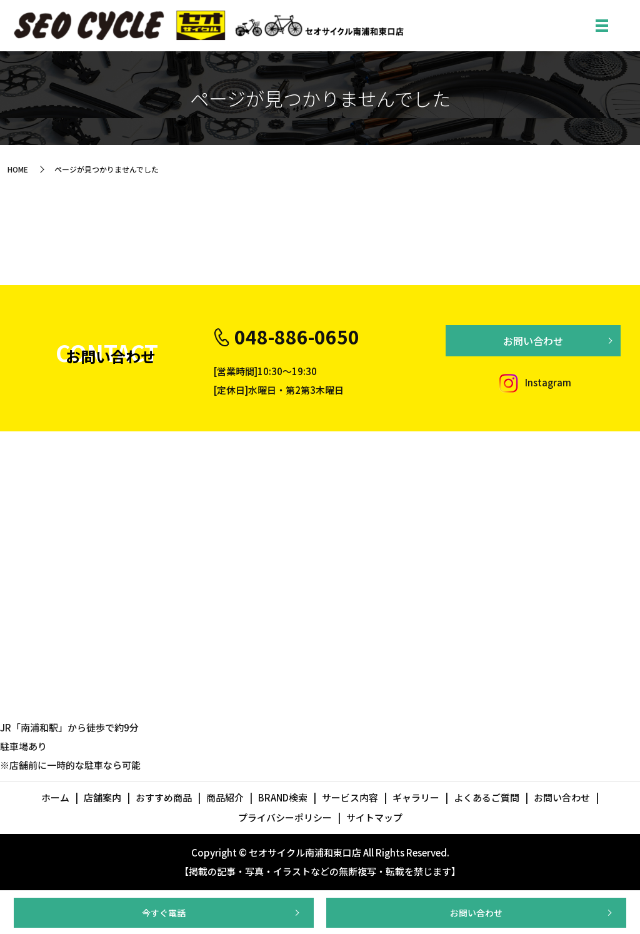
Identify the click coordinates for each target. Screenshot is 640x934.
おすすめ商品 (164, 797)
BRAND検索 (283, 797)
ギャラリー (415, 797)
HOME (18, 169)
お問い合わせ (476, 912)
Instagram (533, 382)
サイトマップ (374, 817)
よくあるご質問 (486, 797)
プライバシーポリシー (285, 817)
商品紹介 (225, 797)
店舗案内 (102, 797)
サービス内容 (350, 797)
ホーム (55, 797)
